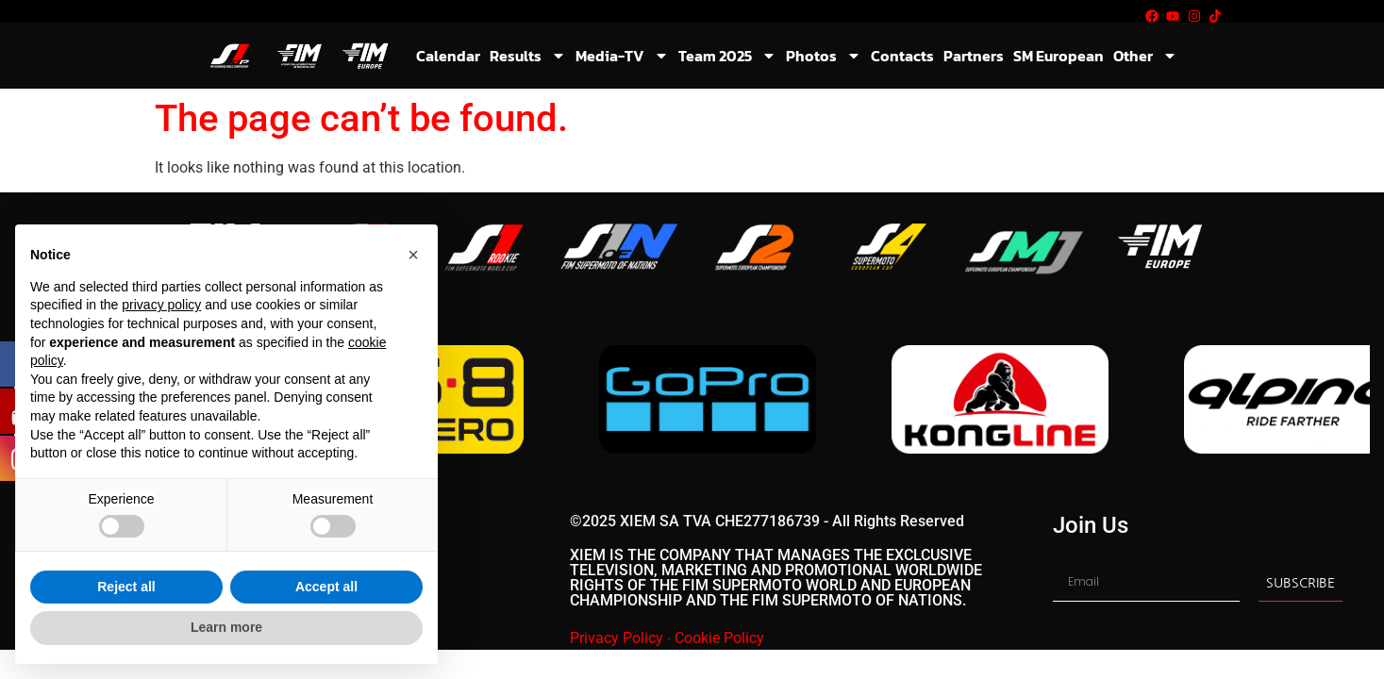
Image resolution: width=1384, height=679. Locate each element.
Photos (823, 56)
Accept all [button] (326, 586)
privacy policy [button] (161, 304)
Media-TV (622, 56)
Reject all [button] (126, 586)
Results (528, 56)
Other (1145, 56)
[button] (413, 255)
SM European (1058, 55)
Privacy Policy (616, 640)
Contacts (902, 55)
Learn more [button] (226, 627)
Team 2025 (727, 56)
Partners (973, 55)
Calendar (448, 55)
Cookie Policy (719, 640)
